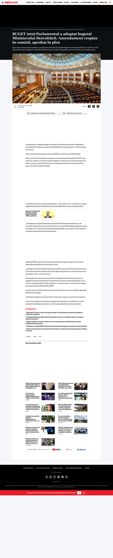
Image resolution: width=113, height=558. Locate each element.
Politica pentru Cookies (43, 468)
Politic (48, 2)
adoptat (28, 336)
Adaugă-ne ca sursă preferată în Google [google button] (41, 113)
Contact (87, 468)
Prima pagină (15, 29)
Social (66, 2)
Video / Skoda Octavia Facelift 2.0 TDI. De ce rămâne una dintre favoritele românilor (65, 430)
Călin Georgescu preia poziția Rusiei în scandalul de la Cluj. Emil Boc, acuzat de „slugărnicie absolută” (65, 386)
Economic (40, 2)
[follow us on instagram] (69, 450)
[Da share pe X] (93, 106)
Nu (84, 492)
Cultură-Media (86, 2)
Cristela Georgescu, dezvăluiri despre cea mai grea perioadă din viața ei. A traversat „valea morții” (33, 407)
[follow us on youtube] (56, 450)
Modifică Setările (56, 472)
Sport (95, 2)
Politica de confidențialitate (74, 468)
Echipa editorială (28, 468)
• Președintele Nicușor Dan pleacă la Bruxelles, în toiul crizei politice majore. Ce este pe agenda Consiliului (55, 318)
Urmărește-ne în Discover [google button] (72, 113)
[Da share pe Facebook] (89, 106)
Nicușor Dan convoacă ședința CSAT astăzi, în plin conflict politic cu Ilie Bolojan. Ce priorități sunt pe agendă (33, 386)
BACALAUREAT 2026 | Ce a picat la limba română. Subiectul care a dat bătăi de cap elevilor (65, 407)
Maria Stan (21, 107)
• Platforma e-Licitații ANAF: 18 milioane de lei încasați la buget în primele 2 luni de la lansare (56, 326)
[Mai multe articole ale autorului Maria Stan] (15, 106)
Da (79, 492)
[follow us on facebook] (81, 450)
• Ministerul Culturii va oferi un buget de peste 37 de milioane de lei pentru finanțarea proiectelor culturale (54, 313)
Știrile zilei (30, 2)
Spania (102, 2)
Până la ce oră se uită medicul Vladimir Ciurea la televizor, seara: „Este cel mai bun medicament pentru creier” (32, 430)
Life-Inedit (75, 2)
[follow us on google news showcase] (44, 450)
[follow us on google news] (32, 450)
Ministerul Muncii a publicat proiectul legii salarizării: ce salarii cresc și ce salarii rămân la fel (32, 441)
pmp (40, 336)
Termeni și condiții (57, 468)
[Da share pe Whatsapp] (98, 106)
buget (34, 336)
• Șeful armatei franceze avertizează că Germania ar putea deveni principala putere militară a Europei (56, 330)
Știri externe (58, 2)
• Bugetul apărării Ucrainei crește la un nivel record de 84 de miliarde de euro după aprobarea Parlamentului (53, 322)
